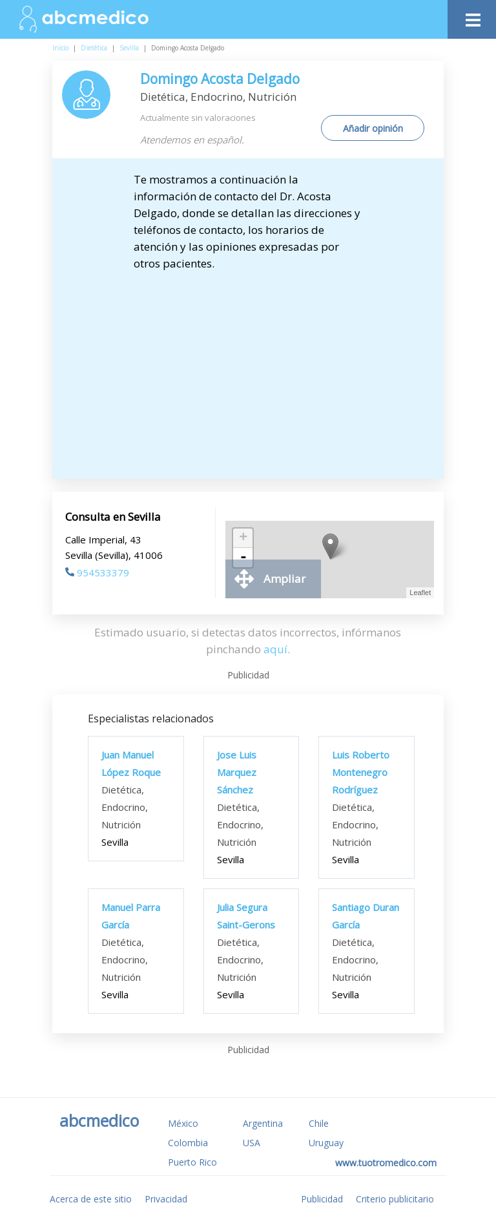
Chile (319, 1123)
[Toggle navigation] (471, 16)
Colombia (188, 1143)
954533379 (97, 572)
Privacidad (166, 1199)
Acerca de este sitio (91, 1199)
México (183, 1123)
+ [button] (243, 538)
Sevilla (129, 47)
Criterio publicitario (395, 1199)
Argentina (263, 1123)
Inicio (60, 47)
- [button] (243, 557)
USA (251, 1143)
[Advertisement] (259, 368)
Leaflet (420, 592)
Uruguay (326, 1143)
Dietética (94, 47)
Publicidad (322, 1199)
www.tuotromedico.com (386, 1163)
